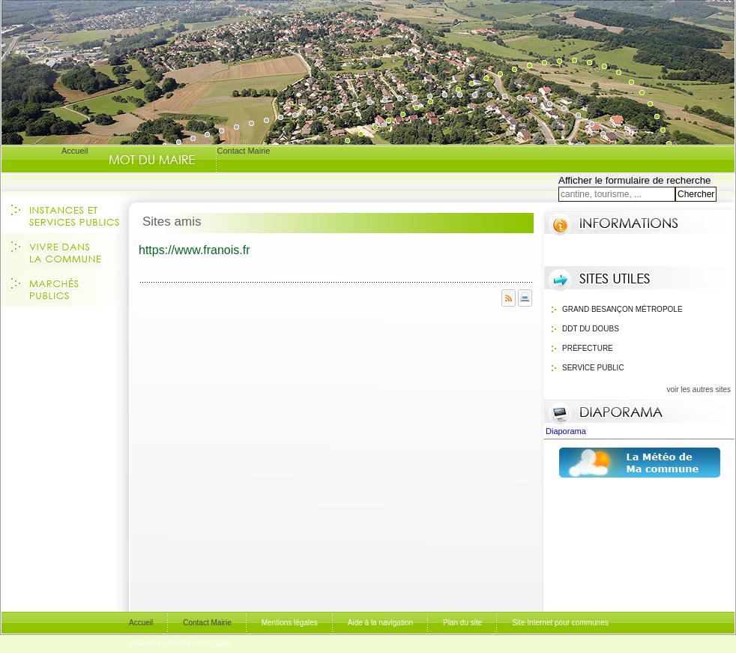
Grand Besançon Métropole (622, 309)
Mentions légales (290, 623)
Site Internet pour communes (560, 623)
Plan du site (462, 623)
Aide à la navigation (380, 623)
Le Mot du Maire (152, 159)
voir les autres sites (698, 389)
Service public (593, 368)
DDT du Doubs (590, 329)
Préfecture (587, 348)
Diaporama (567, 431)
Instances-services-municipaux (180, 643)
